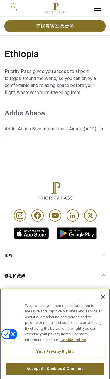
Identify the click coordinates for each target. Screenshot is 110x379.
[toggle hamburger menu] (97, 8)
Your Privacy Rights (54, 357)
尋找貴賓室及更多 (55, 26)
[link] (31, 233)
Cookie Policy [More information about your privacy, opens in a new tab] (73, 345)
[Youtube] (55, 215)
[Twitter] (90, 215)
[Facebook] (37, 215)
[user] (13, 7)
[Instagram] (20, 215)
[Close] (103, 302)
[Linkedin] (73, 215)
